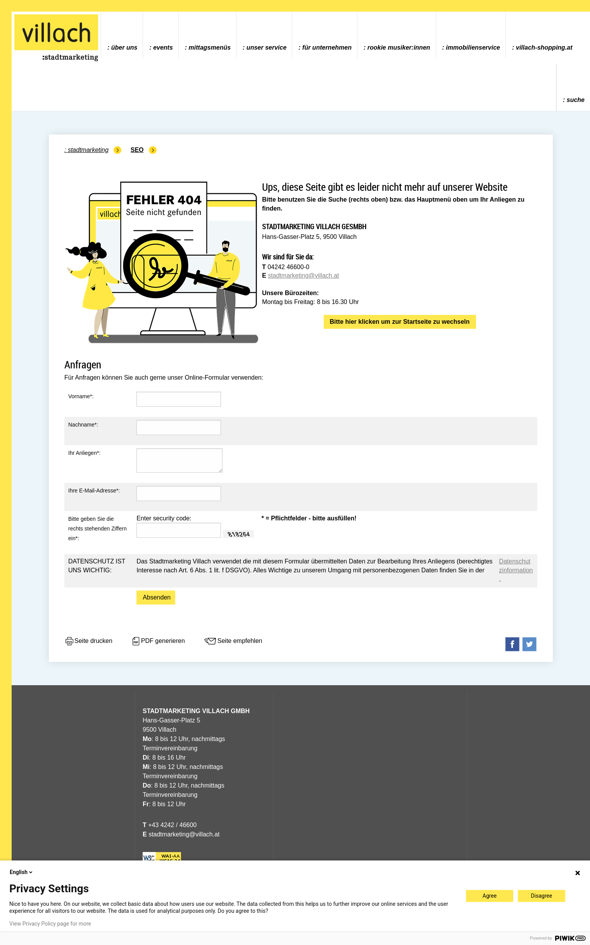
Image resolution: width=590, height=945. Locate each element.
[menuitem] (122, 35)
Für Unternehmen (327, 47)
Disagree (541, 896)
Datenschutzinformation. (516, 570)
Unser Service (266, 47)
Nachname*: (83, 425)
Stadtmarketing (88, 150)
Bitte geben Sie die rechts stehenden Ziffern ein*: (97, 528)
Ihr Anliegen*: (84, 453)
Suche (576, 100)
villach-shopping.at (544, 47)
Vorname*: (80, 396)
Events (163, 47)
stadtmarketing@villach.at (303, 275)
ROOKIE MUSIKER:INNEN (398, 47)
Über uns (124, 47)
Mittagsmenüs (210, 47)
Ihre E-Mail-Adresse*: (94, 490)
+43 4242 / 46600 (170, 825)
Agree (490, 896)
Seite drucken (88, 641)
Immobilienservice (473, 47)
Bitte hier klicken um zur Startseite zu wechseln (400, 321)
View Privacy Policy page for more (50, 924)
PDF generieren (158, 641)
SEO (137, 150)
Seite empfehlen (233, 641)
